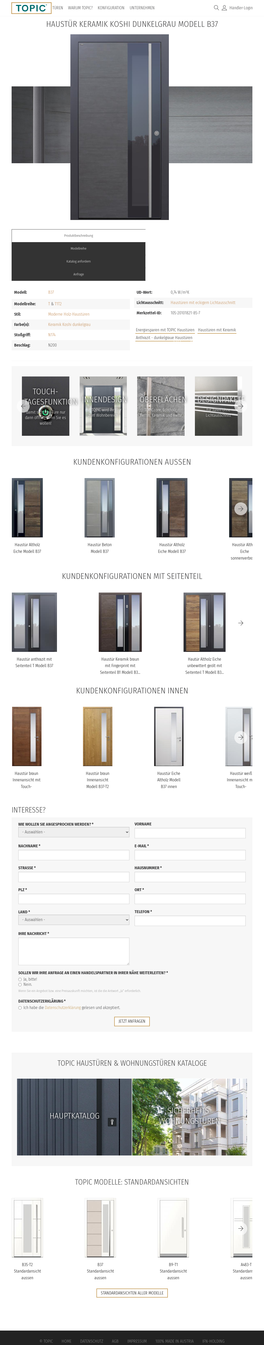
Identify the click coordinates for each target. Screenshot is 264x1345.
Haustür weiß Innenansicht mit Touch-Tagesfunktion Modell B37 (241, 747)
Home (66, 1302)
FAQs (194, 302)
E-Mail (142, 807)
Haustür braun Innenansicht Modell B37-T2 (97, 741)
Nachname (29, 807)
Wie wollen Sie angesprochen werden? (56, 785)
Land (24, 873)
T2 (60, 265)
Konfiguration (113, 7)
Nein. (25, 945)
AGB (115, 1302)
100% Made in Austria (174, 1302)
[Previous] (23, 367)
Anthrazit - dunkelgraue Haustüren (164, 299)
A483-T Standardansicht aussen (246, 1232)
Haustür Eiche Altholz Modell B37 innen (168, 741)
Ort (139, 850)
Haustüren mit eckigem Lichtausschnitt (203, 263)
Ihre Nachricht (33, 894)
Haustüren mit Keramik (217, 291)
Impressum (137, 1302)
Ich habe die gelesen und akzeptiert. (69, 968)
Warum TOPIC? (82, 7)
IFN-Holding (213, 1302)
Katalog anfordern (162, 235)
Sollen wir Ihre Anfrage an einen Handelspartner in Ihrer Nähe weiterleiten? (93, 933)
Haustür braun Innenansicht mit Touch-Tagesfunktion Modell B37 (26, 747)
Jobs (177, 302)
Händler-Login (241, 7)
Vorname (143, 785)
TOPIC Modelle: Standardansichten (132, 1143)
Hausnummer (148, 828)
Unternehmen (143, 7)
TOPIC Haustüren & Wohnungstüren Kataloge (132, 1024)
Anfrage (222, 235)
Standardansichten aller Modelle (132, 1254)
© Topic (46, 1302)
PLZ (22, 850)
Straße (27, 828)
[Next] (240, 367)
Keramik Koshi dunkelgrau (69, 285)
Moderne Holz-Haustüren (68, 275)
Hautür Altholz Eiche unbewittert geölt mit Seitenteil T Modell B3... (204, 627)
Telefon (143, 872)
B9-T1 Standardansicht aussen (173, 1232)
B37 (51, 253)
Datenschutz (91, 1302)
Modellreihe (102, 235)
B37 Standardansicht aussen (100, 1232)
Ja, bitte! (27, 940)
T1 (56, 265)
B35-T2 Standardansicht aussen (27, 1232)
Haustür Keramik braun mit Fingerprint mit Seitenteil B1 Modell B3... (120, 627)
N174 (51, 296)
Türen (59, 7)
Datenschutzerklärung (42, 962)
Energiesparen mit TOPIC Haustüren (165, 291)
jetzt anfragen (132, 982)
